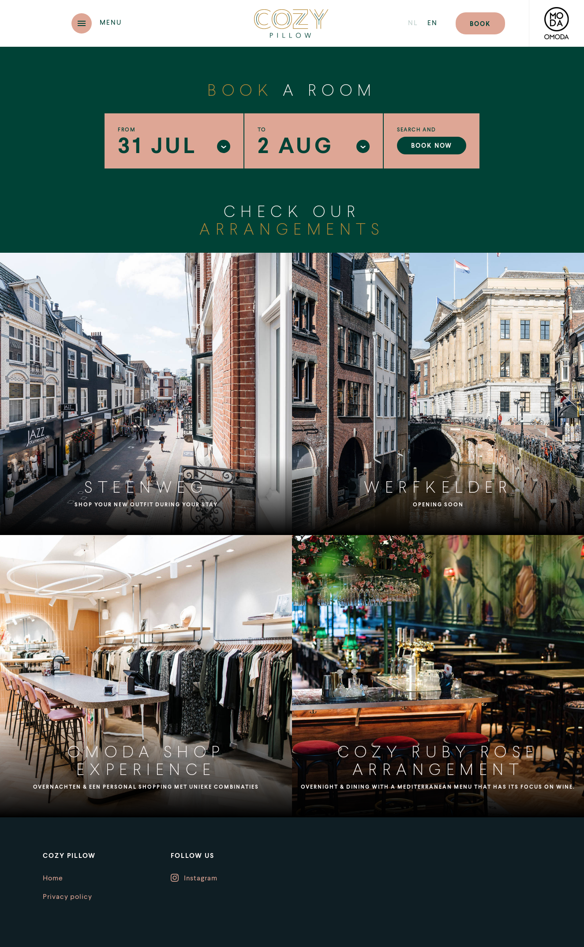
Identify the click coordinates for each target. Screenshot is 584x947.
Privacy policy (67, 897)
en (432, 23)
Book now (431, 146)
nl (413, 23)
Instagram (200, 878)
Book (480, 24)
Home (53, 878)
